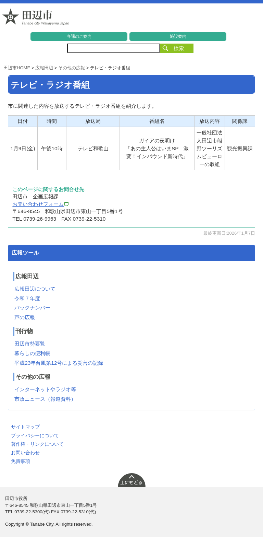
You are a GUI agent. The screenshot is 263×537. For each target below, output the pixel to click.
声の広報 (24, 317)
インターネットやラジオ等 (45, 389)
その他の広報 (71, 67)
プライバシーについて (35, 435)
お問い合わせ (25, 452)
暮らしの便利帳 (32, 353)
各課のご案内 (79, 36)
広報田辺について (34, 289)
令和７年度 (27, 298)
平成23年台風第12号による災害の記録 (58, 363)
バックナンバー (32, 308)
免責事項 (20, 461)
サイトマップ (25, 427)
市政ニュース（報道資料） (45, 399)
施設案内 (178, 36)
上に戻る (131, 479)
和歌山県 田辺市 (36, 18)
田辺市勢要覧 (29, 344)
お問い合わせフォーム (40, 204)
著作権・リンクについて (37, 444)
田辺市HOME (16, 67)
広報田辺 (44, 67)
